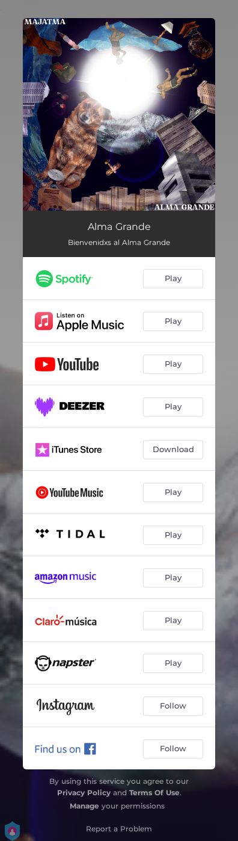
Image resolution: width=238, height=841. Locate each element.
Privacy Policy (84, 792)
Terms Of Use (154, 792)
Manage (84, 805)
